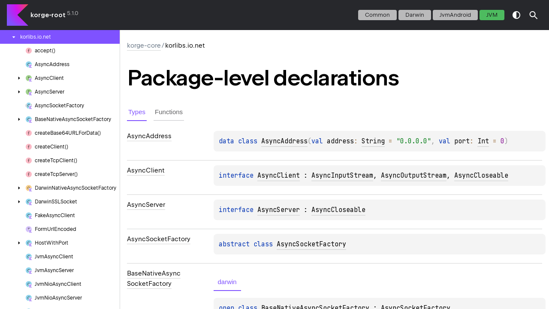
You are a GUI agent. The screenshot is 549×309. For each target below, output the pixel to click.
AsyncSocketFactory (311, 244)
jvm (492, 15)
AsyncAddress (284, 141)
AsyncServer (278, 210)
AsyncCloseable (481, 175)
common (377, 15)
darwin (414, 15)
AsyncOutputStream (413, 175)
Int (483, 141)
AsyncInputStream (342, 175)
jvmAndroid (455, 15)
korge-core (144, 45)
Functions (169, 111)
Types (136, 111)
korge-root (48, 15)
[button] (533, 15)
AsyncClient (278, 175)
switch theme (516, 15)
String (373, 141)
